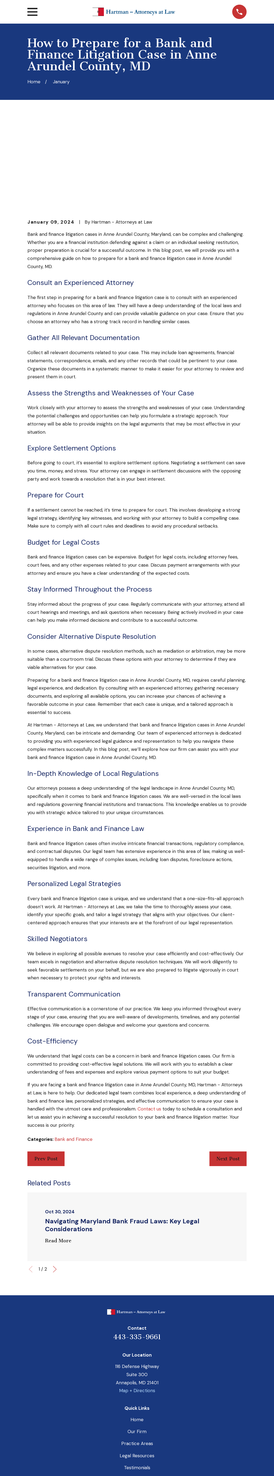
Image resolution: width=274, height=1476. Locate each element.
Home (137, 1335)
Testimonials (137, 1383)
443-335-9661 (137, 1252)
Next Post (228, 1074)
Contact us (149, 1025)
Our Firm (137, 1347)
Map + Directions (137, 1306)
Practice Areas (137, 1359)
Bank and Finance (74, 1055)
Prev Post (46, 1074)
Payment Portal (137, 1395)
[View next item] (55, 1185)
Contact (137, 1407)
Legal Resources (137, 1371)
